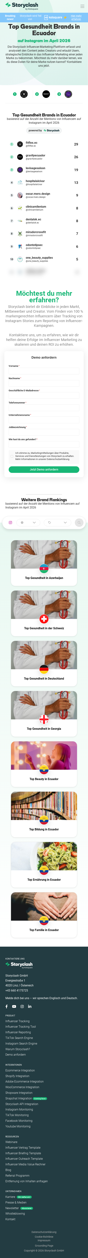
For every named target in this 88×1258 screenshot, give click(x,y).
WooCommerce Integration (22, 1087)
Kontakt (10, 1219)
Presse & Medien (16, 1202)
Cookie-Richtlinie (44, 1236)
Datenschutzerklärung (44, 1232)
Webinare (11, 1142)
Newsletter (19, 1208)
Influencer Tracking (17, 1021)
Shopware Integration (18, 1093)
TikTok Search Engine (19, 1038)
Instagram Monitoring (19, 1109)
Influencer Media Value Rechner (25, 1164)
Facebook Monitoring (18, 1120)
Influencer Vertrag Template (22, 1147)
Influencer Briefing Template (23, 1153)
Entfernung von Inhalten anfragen (26, 1181)
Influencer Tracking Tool (20, 1026)
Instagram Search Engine (21, 1043)
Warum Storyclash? (17, 1049)
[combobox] (28, 522)
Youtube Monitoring (17, 1126)
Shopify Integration (17, 1076)
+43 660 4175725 (16, 990)
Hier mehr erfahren (76, 17)
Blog (8, 1170)
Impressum (44, 1240)
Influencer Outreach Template (24, 1158)
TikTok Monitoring (17, 1115)
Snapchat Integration (26, 1098)
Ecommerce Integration (20, 1070)
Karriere (18, 1197)
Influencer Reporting (18, 1032)
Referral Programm (17, 1175)
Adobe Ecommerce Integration (24, 1081)
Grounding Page (44, 1245)
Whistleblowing (15, 1213)
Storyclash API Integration (21, 1104)
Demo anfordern (15, 1054)
